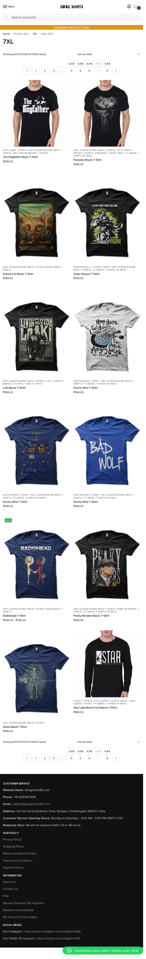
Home (6, 33)
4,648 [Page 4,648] (107, 64)
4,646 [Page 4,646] (89, 64)
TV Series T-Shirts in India (109, 270)
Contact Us (10, 889)
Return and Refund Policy (20, 853)
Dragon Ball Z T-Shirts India (91, 267)
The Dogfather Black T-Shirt (20, 156)
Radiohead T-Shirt (14, 615)
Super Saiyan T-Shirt (86, 273)
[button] (135, 7)
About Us (9, 882)
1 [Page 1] (35, 70)
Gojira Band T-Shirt (15, 726)
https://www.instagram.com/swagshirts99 (52, 931)
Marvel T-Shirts (13, 384)
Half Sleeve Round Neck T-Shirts (94, 150)
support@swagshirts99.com (31, 804)
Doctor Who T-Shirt (86, 381)
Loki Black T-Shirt (14, 387)
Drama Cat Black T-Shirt (18, 273)
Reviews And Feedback (18, 910)
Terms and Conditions (18, 860)
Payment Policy (13, 867)
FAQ (6, 896)
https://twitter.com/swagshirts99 (58, 938)
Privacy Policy (12, 839)
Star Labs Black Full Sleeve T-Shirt (95, 707)
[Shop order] (109, 54)
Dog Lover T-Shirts (15, 150)
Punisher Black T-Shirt (87, 159)
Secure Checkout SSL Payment (23, 903)
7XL (35, 33)
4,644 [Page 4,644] (71, 64)
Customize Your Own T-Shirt (71, 27)
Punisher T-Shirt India (109, 153)
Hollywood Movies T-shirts (30, 153)
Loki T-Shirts (54, 381)
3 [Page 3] (53, 70)
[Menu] (9, 7)
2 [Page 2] (45, 70)
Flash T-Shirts (82, 701)
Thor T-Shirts (34, 384)
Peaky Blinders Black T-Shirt (91, 615)
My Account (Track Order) (20, 917)
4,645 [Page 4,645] (80, 64)
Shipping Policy (13, 846)
